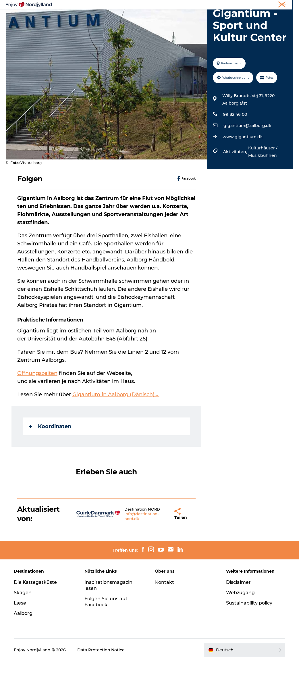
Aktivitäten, (235, 179)
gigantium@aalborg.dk (247, 153)
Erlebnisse (76, 13)
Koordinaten (50, 454)
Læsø (20, 631)
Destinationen (150, 13)
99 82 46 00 (235, 142)
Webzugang (240, 620)
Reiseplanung (111, 13)
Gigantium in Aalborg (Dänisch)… (115, 422)
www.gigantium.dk (243, 164)
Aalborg (23, 641)
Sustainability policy (249, 631)
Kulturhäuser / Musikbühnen (262, 179)
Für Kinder (149, 19)
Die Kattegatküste (35, 610)
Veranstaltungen (216, 13)
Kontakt (165, 610)
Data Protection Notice (101, 677)
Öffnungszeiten (37, 401)
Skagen (23, 620)
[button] (158, 542)
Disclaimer (238, 610)
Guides (181, 13)
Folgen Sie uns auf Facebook (106, 629)
